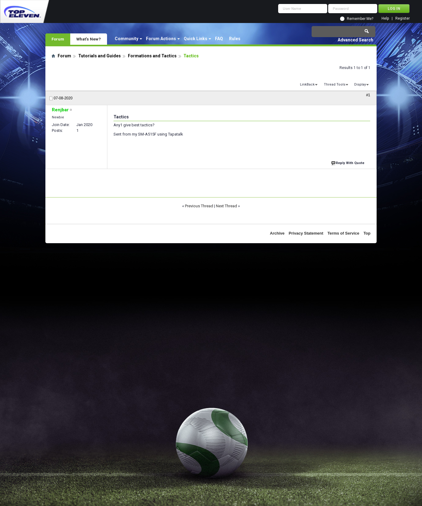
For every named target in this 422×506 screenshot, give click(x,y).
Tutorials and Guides (99, 55)
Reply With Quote (348, 162)
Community (126, 38)
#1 (368, 95)
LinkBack (307, 84)
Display (360, 84)
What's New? (88, 38)
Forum (58, 38)
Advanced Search (355, 39)
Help (385, 18)
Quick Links (195, 38)
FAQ (219, 38)
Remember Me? (360, 19)
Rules (234, 38)
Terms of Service (343, 233)
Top (366, 233)
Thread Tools (334, 84)
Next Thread (226, 206)
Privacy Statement (306, 233)
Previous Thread (199, 206)
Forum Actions (161, 38)
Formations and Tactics (152, 55)
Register (402, 18)
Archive (277, 233)
